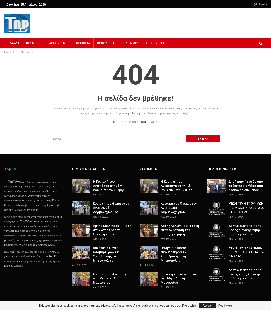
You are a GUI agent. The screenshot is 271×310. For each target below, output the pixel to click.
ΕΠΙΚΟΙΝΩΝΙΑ (155, 43)
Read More (225, 305)
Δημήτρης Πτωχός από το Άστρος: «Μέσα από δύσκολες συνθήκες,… (245, 186)
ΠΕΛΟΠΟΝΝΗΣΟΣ (57, 43)
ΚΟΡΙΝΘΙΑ (83, 43)
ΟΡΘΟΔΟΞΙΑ (105, 43)
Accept (207, 305)
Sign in (260, 4)
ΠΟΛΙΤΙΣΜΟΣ (130, 43)
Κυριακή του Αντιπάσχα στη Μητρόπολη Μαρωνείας (110, 278)
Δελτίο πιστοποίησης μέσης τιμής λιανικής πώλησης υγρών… (244, 274)
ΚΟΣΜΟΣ (32, 43)
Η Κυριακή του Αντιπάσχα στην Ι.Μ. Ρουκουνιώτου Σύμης (108, 186)
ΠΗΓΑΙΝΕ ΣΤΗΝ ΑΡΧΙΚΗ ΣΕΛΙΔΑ (135, 122)
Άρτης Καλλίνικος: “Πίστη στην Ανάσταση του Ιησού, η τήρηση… (112, 230)
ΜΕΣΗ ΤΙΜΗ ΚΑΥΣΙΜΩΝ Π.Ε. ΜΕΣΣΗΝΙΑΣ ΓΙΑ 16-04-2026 (246, 252)
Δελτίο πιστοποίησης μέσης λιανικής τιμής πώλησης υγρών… (244, 230)
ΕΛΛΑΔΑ (13, 43)
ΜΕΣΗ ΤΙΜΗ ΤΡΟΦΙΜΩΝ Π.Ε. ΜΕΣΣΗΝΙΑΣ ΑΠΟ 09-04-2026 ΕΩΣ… (247, 208)
